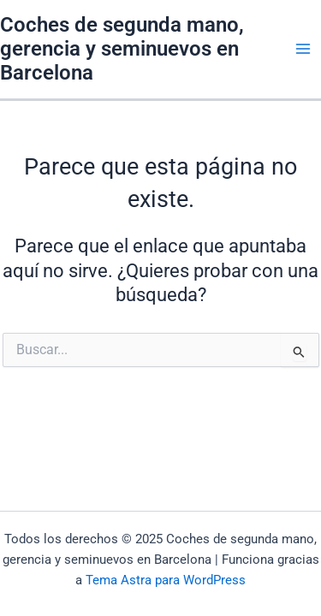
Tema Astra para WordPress (166, 580)
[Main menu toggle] (303, 49)
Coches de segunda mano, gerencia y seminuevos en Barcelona (122, 49)
